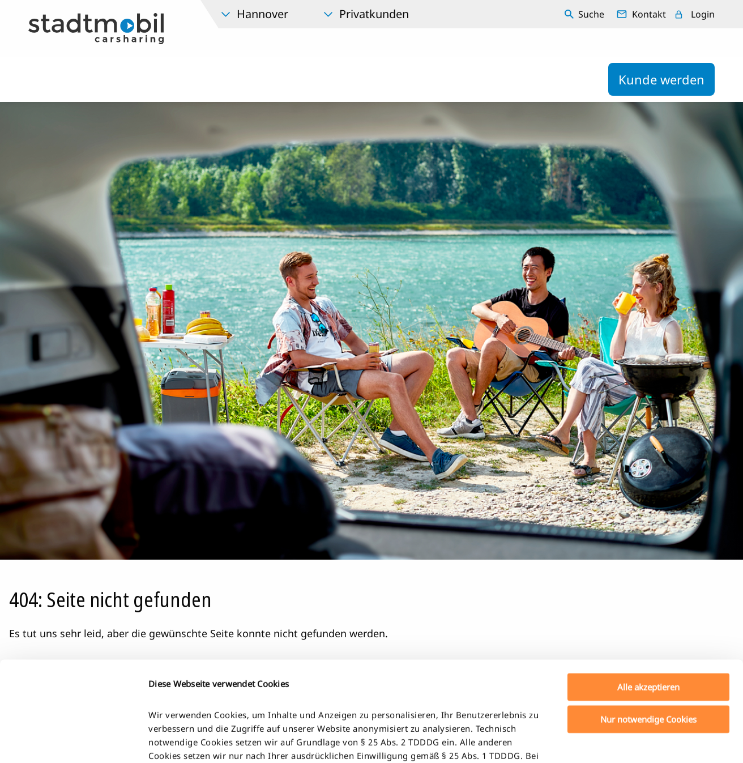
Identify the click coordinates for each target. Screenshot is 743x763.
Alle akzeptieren (648, 587)
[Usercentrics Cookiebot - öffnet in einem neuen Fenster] (73, 740)
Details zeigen (596, 741)
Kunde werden (661, 79)
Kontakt (649, 14)
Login (703, 14)
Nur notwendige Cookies (648, 619)
